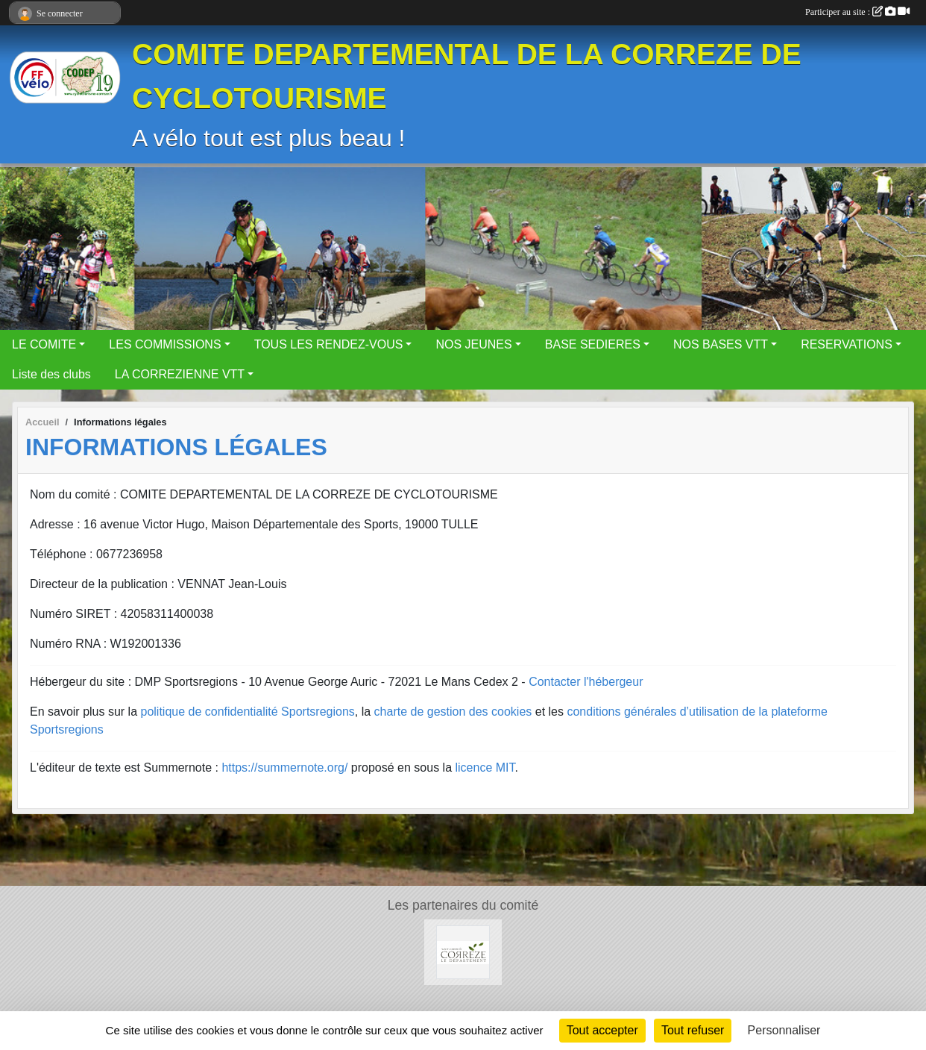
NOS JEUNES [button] (473, 344)
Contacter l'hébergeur (586, 681)
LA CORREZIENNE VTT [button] (180, 374)
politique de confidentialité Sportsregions (248, 711)
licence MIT (484, 767)
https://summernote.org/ (284, 767)
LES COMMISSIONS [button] (165, 344)
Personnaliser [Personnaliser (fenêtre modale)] (784, 1030)
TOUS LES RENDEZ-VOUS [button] (328, 344)
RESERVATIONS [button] (846, 344)
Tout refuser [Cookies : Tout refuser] (692, 1030)
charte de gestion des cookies (453, 711)
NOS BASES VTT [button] (720, 344)
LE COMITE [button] (44, 344)
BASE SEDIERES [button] (592, 344)
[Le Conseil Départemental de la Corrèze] (463, 951)
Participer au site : (857, 12)
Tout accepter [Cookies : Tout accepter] (602, 1030)
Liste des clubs (51, 374)
